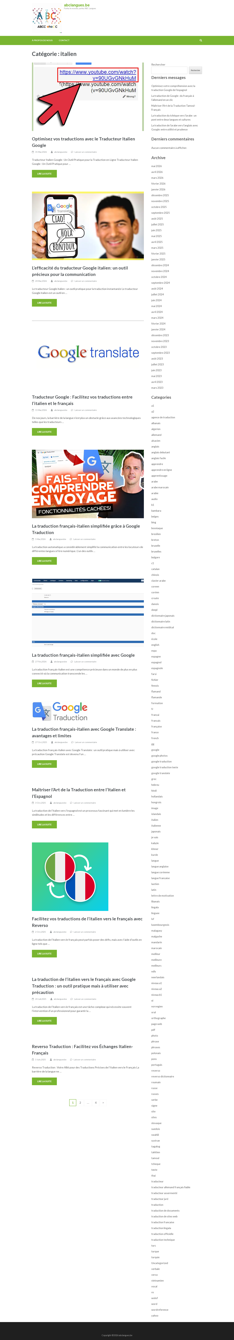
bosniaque (157, 528)
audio (154, 499)
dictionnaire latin (160, 621)
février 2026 (158, 183)
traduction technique (163, 1239)
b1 (152, 504)
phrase (155, 1041)
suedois (155, 1128)
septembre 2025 (160, 212)
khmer (154, 849)
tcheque (155, 1163)
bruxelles (156, 551)
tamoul (155, 1158)
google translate (160, 773)
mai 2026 (156, 166)
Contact (64, 40)
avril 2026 (157, 171)
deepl (154, 609)
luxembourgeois (160, 924)
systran (155, 1140)
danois (155, 604)
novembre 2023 (160, 341)
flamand (156, 691)
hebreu (155, 784)
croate (155, 598)
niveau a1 (156, 983)
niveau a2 (156, 988)
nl (152, 1000)
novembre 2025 (160, 201)
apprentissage (159, 475)
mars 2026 (157, 177)
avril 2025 (157, 241)
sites (154, 1117)
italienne (156, 825)
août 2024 (157, 288)
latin (153, 889)
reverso (155, 1070)
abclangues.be (77, 5)
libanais (155, 901)
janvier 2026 (158, 189)
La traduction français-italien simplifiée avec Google (83, 655)
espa (154, 650)
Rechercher (158, 64)
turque (155, 1251)
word (154, 1303)
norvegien (157, 1006)
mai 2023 (156, 376)
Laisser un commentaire (86, 152)
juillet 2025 (157, 224)
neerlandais (157, 977)
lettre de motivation (162, 895)
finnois (155, 685)
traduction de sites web (164, 1216)
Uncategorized (159, 1263)
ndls (153, 971)
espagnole (157, 668)
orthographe (158, 1018)
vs (152, 1292)
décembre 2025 (160, 195)
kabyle (155, 843)
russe (154, 1088)
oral (153, 1012)
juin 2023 (156, 370)
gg (152, 744)
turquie (155, 1257)
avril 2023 (157, 381)
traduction (157, 1204)
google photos (159, 755)
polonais (156, 1053)
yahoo (154, 1315)
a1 (152, 405)
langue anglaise (159, 866)
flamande (156, 697)
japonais (156, 831)
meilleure (156, 959)
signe (154, 1105)
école (154, 639)
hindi (154, 790)
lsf (152, 919)
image (154, 808)
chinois (155, 574)
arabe (154, 481)
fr (152, 709)
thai (153, 1175)
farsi (154, 674)
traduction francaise (162, 1222)
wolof (154, 1298)
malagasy (156, 930)
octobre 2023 (159, 346)
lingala (155, 907)
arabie (154, 493)
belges (155, 516)
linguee (155, 913)
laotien (155, 884)
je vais (154, 837)
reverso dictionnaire (162, 1076)
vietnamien (157, 1280)
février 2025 (158, 253)
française (156, 726)
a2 (152, 411)
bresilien (156, 534)
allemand (156, 434)
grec (153, 779)
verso (154, 1274)
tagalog (155, 1146)
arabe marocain (160, 487)
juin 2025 (156, 230)
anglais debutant (160, 452)
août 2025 (157, 218)
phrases (155, 1047)
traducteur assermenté (164, 1193)
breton (155, 539)
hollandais (157, 796)
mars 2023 (157, 387)
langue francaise (160, 878)
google (155, 749)
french (155, 738)
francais (155, 720)
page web (156, 1023)
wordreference (159, 1309)
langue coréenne (160, 872)
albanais (155, 423)
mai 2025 (156, 236)
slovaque (156, 1123)
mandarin (156, 942)
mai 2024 (156, 306)
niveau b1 (156, 994)
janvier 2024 (158, 329)
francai (155, 714)
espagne (156, 656)
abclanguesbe (60, 152)
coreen (155, 586)
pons (154, 1058)
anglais (155, 446)
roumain (156, 1082)
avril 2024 (157, 311)
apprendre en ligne (161, 469)
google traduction (161, 761)
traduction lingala (161, 1228)
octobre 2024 (159, 276)
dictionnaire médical (162, 627)
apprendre (157, 464)
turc (153, 1245)
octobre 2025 (159, 206)
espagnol (156, 662)
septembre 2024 (160, 282)
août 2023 (157, 358)
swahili (155, 1134)
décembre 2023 (160, 335)
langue (155, 860)
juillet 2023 (157, 364)
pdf (153, 1029)
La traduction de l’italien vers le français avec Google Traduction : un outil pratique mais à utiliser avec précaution (84, 986)
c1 (152, 563)
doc (153, 633)
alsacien (155, 440)
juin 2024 (156, 300)
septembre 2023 (160, 352)
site (153, 1111)
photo (154, 1035)
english (155, 644)
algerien (155, 429)
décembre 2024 (160, 265)
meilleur (155, 953)
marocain (156, 948)
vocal (154, 1286)
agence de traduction (163, 417)
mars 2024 (157, 317)
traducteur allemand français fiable (170, 1187)
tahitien (155, 1152)
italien (154, 819)
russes (155, 1093)
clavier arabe (158, 580)
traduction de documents (165, 1210)
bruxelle (155, 545)
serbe (154, 1099)
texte (154, 1169)
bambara (156, 510)
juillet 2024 (157, 294)
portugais (156, 1064)
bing (153, 522)
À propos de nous (42, 40)
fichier (154, 679)
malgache (156, 936)
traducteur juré (159, 1198)
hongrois (156, 802)
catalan (155, 569)
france (155, 732)
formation (157, 703)
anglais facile (158, 458)
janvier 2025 (158, 259)
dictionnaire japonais (162, 615)
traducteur (157, 1181)
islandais (156, 814)
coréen (155, 592)
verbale (155, 1268)
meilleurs (156, 965)
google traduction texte (164, 767)
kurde (154, 854)
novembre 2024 (160, 271)
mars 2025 (157, 247)
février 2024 (158, 323)
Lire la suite (44, 173)
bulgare (155, 557)
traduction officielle (162, 1233)
